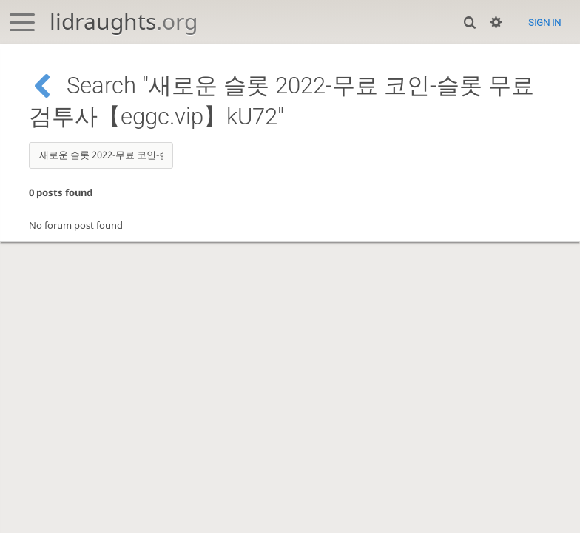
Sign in (544, 22)
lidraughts (124, 21)
